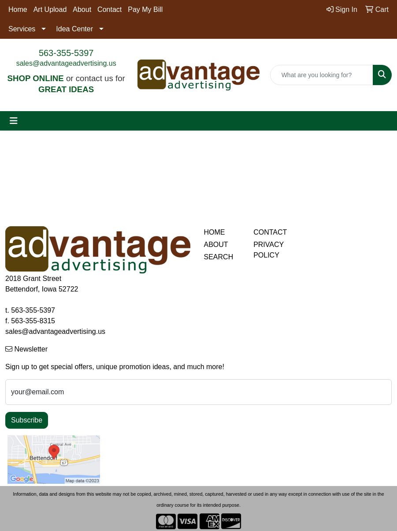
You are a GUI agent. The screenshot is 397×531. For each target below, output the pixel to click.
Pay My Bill (145, 9)
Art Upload (50, 9)
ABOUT (216, 244)
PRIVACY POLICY (268, 250)
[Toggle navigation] (13, 121)
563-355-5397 (66, 53)
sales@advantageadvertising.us (66, 63)
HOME (214, 232)
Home (17, 9)
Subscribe (26, 420)
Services (21, 29)
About (82, 9)
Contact (109, 9)
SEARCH (219, 257)
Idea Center (74, 29)
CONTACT (270, 232)
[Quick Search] (321, 75)
